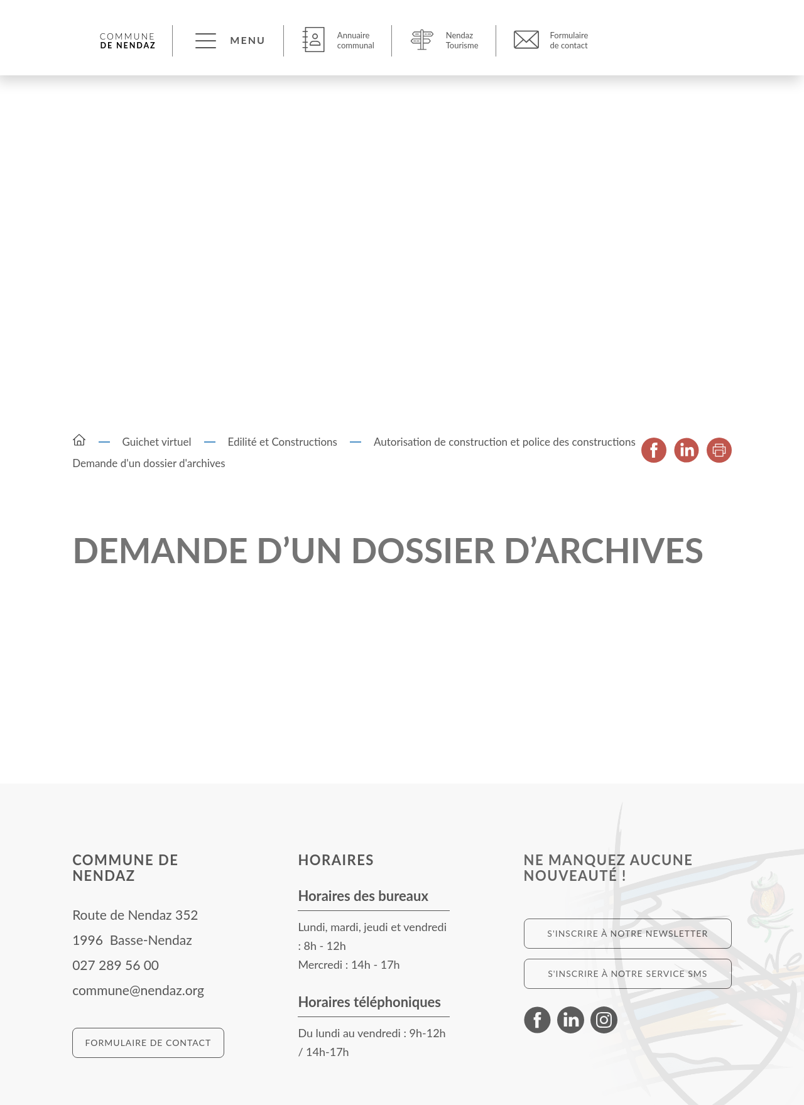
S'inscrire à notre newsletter (627, 933)
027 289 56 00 (115, 965)
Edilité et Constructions (282, 441)
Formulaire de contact (148, 1042)
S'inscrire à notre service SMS (627, 973)
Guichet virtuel (157, 441)
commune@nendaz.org (138, 990)
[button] (229, 40)
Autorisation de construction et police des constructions (505, 441)
